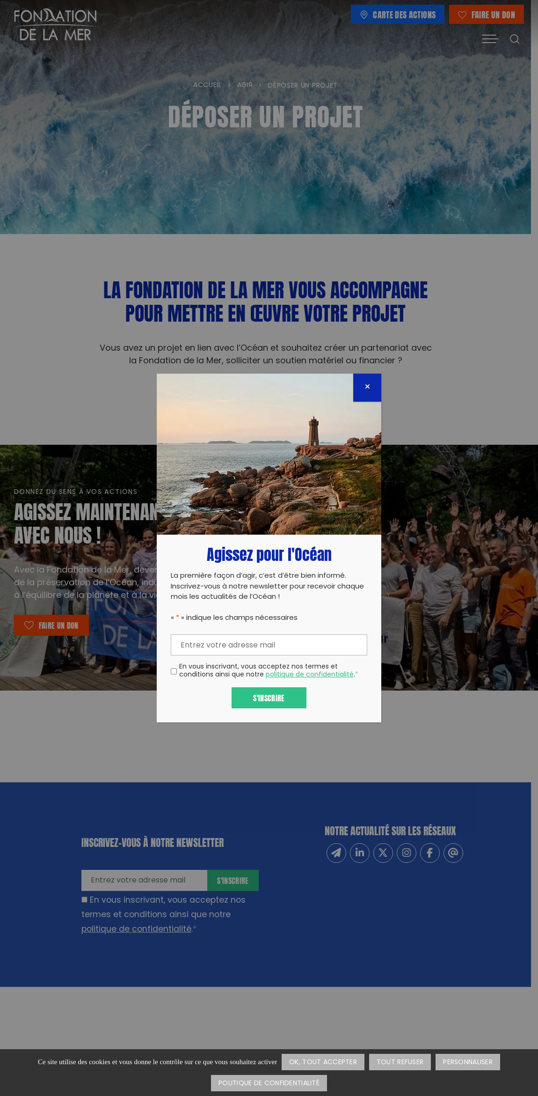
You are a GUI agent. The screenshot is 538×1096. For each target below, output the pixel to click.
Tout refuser (400, 1062)
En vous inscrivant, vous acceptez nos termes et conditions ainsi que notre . (268, 671)
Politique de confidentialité (269, 1083)
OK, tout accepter (323, 1062)
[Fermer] (367, 388)
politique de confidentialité (310, 674)
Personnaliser (468, 1062)
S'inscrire (268, 697)
